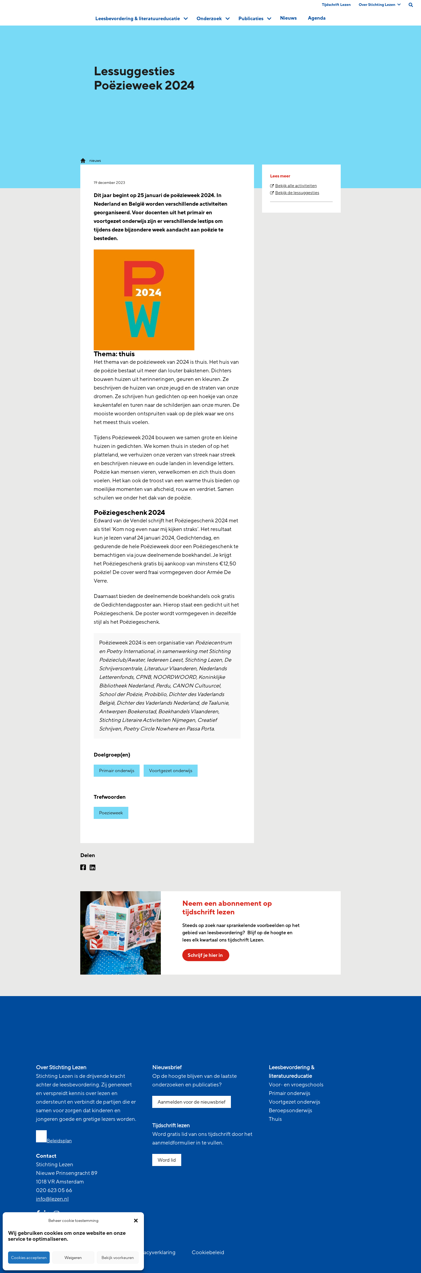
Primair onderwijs (116, 771)
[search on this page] (411, 5)
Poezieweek (111, 813)
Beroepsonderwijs (290, 1110)
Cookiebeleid (208, 1252)
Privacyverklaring (155, 1252)
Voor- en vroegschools (296, 1084)
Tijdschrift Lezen (336, 4)
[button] (136, 1220)
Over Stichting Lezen (380, 4)
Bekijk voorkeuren (117, 1257)
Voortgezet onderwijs (170, 771)
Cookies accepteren (29, 1257)
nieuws (95, 160)
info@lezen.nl (52, 1199)
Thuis (275, 1119)
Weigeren (73, 1257)
